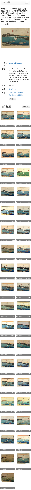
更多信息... (12, 89)
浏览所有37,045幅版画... (16, 95)
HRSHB (13, 412)
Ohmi (29, 373)
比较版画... (26, 106)
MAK (13, 145)
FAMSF (28, 145)
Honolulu (28, 240)
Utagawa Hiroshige (15, 63)
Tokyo (28, 335)
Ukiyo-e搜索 (7, 2)
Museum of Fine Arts (16, 93)
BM (14, 278)
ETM (13, 164)
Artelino (28, 164)
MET (29, 126)
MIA (29, 202)
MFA (13, 126)
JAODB (13, 221)
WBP (29, 450)
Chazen (13, 183)
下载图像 (12, 99)
